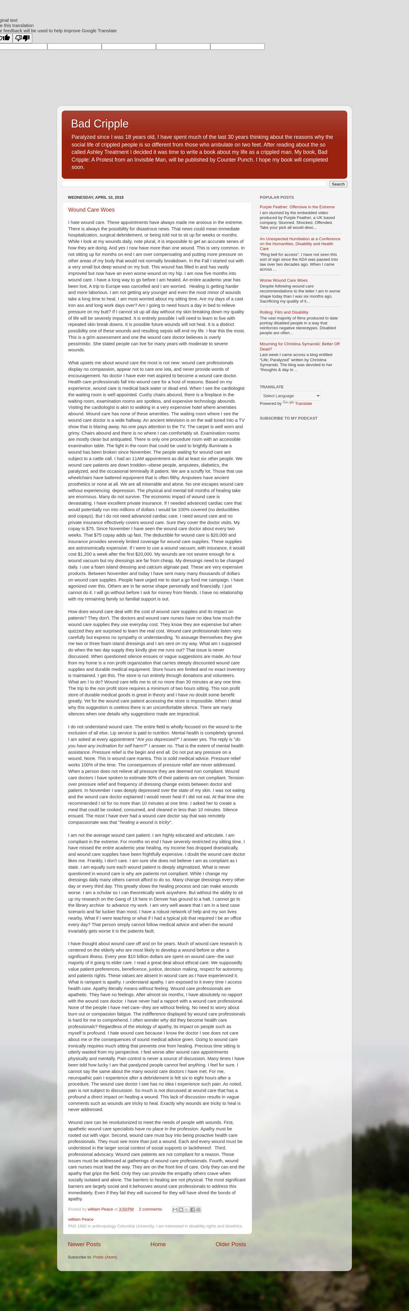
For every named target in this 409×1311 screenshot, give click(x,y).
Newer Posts (84, 1244)
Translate (297, 403)
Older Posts (231, 1244)
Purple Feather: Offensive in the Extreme (297, 207)
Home (158, 1244)
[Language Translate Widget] (290, 396)
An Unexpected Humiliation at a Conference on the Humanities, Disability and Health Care (300, 244)
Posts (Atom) (105, 1257)
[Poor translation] (22, 38)
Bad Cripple (100, 123)
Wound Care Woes (91, 210)
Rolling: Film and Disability (284, 312)
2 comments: (151, 1209)
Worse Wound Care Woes (284, 280)
